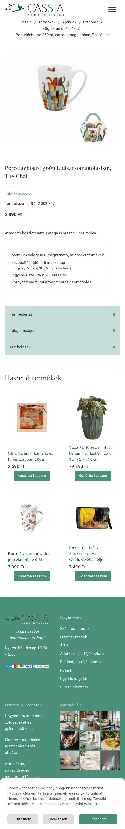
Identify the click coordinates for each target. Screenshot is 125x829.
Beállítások (58, 819)
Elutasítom (22, 819)
